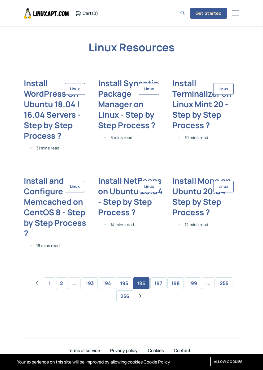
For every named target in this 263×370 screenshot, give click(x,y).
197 (158, 283)
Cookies (156, 350)
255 (224, 283)
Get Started (209, 13)
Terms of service (84, 350)
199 (193, 283)
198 (175, 283)
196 (141, 283)
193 (90, 283)
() (86, 13)
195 (124, 283)
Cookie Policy (157, 362)
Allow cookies (228, 361)
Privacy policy (124, 350)
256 (124, 296)
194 (107, 283)
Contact (182, 350)
